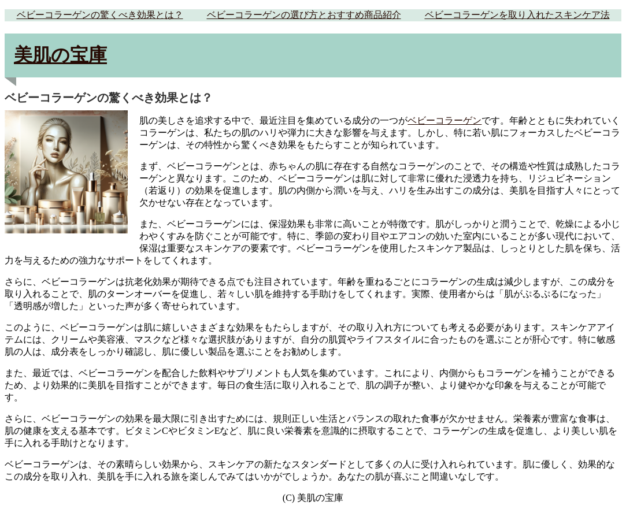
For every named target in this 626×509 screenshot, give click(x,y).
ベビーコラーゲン (444, 120)
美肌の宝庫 (60, 54)
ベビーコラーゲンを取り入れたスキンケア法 (517, 15)
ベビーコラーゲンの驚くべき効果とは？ (100, 15)
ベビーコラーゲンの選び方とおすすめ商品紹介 (304, 15)
